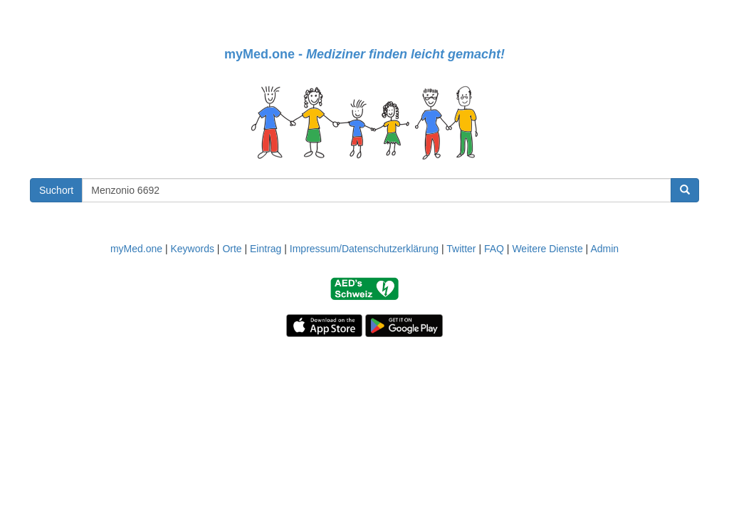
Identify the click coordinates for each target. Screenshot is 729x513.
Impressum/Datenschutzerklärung (364, 248)
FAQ (494, 248)
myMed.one (136, 248)
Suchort (56, 190)
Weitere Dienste (547, 248)
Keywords (192, 248)
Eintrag (265, 248)
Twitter (461, 248)
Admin (604, 248)
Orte (231, 248)
